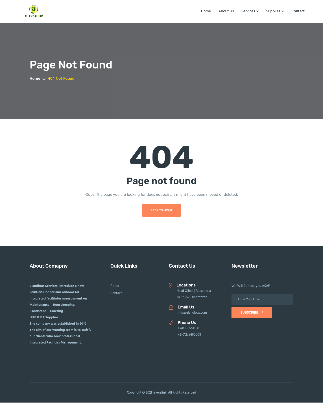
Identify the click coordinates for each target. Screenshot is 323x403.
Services (248, 11)
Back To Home (162, 211)
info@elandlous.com (192, 313)
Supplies (273, 11)
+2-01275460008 (189, 335)
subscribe (251, 313)
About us (226, 11)
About (114, 286)
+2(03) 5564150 (188, 329)
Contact (298, 11)
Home (206, 11)
